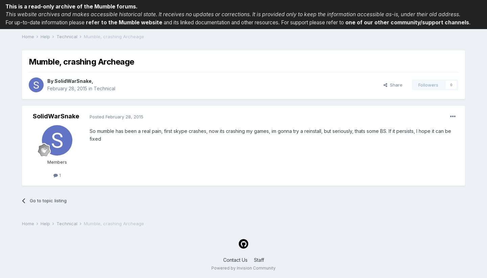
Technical (104, 88)
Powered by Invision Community (243, 268)
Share (393, 85)
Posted (116, 116)
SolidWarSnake (73, 81)
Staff (259, 260)
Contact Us (235, 260)
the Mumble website (135, 22)
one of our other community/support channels (407, 22)
